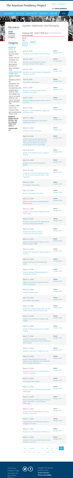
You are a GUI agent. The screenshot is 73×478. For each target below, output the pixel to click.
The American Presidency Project (26, 5)
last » (53, 452)
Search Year (24, 39)
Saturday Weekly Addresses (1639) (14, 91)
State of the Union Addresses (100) (14, 97)
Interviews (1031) (14, 60)
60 (60, 33)
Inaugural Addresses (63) (15, 80)
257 (57, 448)
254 (42, 448)
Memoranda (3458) (14, 84)
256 (52, 448)
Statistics (20, 13)
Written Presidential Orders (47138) (15, 113)
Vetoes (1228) (12, 108)
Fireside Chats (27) (14, 58)
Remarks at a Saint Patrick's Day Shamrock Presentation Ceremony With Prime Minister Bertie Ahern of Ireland (36, 341)
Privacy (40, 475)
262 (39, 452)
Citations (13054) (13, 110)
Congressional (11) (13, 129)
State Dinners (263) (14, 94)
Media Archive (31, 13)
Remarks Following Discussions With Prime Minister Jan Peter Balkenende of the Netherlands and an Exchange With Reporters (36, 361)
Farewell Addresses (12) (14, 77)
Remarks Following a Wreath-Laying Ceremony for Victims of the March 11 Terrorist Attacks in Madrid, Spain (36, 401)
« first (25, 448)
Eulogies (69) (12, 52)
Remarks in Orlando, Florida (30, 292)
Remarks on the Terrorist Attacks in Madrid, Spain (36, 432)
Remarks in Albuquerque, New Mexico (33, 193)
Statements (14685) (14, 106)
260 (29, 452)
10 (51, 33)
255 (47, 448)
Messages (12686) (13, 86)
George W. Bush (57, 53)
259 (25, 452)
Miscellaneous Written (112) (13, 65)
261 (34, 452)
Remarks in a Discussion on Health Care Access (36, 351)
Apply (32, 41)
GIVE (64, 13)
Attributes (11, 37)
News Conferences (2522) (14, 69)
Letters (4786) (13, 62)
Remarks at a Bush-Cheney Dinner (32, 131)
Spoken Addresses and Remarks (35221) (15, 73)
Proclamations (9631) (15, 88)
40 (57, 33)
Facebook (31, 469)
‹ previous (32, 448)
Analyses (53, 13)
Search (62, 4)
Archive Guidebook (11, 33)
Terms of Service (43, 473)
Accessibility (47, 475)
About (54, 4)
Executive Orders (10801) (14, 55)
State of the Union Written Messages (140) (14, 101)
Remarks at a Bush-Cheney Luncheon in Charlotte (36, 54)
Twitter (25, 469)
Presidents (43, 13)
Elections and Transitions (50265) (12, 124)
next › (47, 452)
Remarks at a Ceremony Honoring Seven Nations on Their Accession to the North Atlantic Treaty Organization (36, 175)
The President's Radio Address (31, 82)
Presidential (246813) (12, 48)
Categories (11, 35)
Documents (9, 13)
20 (54, 33)
